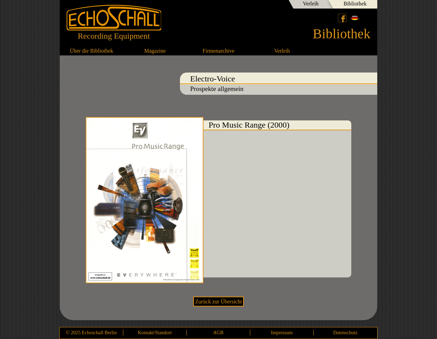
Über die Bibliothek (91, 51)
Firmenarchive (218, 51)
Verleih (311, 3)
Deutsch (355, 17)
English (366, 17)
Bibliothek (355, 3)
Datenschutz (345, 332)
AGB (218, 332)
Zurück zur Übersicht (218, 301)
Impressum (282, 332)
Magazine (155, 51)
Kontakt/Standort (155, 332)
